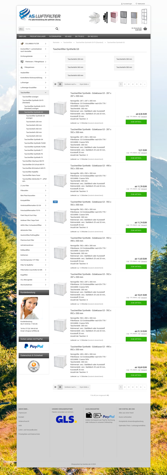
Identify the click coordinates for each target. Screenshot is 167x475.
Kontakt (21, 417)
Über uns (22, 36)
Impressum (23, 413)
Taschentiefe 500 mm (34, 132)
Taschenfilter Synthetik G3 (33, 112)
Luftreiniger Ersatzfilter (29, 88)
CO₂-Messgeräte (26, 280)
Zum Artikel (136, 122)
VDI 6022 (68, 36)
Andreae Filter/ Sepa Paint (30, 220)
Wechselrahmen (26, 285)
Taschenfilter (25, 93)
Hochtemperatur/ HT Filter (30, 260)
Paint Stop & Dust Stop (29, 215)
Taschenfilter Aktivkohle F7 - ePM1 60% (34, 180)
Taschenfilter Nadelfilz (30, 172)
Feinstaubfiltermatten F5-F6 (30, 210)
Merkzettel (140, 4)
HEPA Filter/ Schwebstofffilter (31, 225)
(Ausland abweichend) (95, 123)
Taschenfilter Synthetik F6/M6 (35, 147)
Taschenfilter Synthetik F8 (33, 154)
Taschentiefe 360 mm (34, 129)
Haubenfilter (25, 73)
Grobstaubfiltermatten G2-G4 (31, 205)
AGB (20, 425)
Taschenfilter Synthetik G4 (33, 139)
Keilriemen (24, 255)
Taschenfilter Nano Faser (31, 175)
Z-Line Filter (25, 186)
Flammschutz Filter (27, 240)
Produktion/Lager (37, 36)
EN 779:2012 (79, 36)
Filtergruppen (55, 36)
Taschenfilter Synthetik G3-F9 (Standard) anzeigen (34, 107)
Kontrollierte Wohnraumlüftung (31, 78)
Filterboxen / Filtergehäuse (32, 61)
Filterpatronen (27, 67)
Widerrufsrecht (24, 421)
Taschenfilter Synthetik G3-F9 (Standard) (32, 101)
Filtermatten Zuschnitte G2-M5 (31, 270)
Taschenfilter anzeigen (30, 97)
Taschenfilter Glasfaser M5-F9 (33, 161)
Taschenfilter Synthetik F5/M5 (35, 143)
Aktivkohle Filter (26, 230)
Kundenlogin (126, 4)
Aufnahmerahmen (27, 245)
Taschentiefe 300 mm (34, 125)
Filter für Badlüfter (27, 265)
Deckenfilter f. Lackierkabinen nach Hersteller (31, 50)
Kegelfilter (24, 275)
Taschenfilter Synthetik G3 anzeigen (35, 117)
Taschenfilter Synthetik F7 (33, 150)
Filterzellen (24, 190)
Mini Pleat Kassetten (28, 195)
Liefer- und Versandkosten (28, 430)
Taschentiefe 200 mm (34, 122)
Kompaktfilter (25, 200)
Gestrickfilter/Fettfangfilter (30, 235)
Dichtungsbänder (27, 56)
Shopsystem (75, 464)
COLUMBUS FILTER (30, 43)
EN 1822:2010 (93, 36)
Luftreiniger (25, 82)
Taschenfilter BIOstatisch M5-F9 (33, 168)
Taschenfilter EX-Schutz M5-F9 (33, 164)
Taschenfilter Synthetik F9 (33, 157)
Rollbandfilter (25, 250)
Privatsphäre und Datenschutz (29, 434)
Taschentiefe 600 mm (34, 136)
